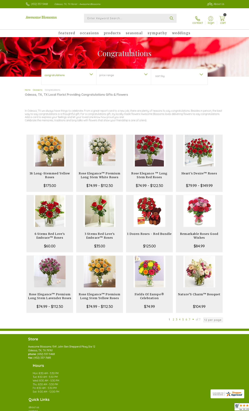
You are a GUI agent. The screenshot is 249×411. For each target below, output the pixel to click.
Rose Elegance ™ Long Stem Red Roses (149, 172)
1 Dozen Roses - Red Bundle (149, 231)
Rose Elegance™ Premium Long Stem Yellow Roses (99, 293)
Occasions (37, 87)
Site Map (215, 407)
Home (27, 87)
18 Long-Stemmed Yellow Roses (50, 172)
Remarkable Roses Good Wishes (199, 233)
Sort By (160, 73)
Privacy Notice (173, 407)
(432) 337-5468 (39, 4)
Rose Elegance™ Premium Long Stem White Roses (99, 172)
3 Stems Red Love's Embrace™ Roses (99, 233)
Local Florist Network (196, 407)
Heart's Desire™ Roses (199, 170)
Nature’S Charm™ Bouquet (199, 291)
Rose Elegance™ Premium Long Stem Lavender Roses (49, 293)
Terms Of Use (155, 407)
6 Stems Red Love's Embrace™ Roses (50, 233)
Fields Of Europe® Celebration (149, 293)
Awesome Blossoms (41, 17)
